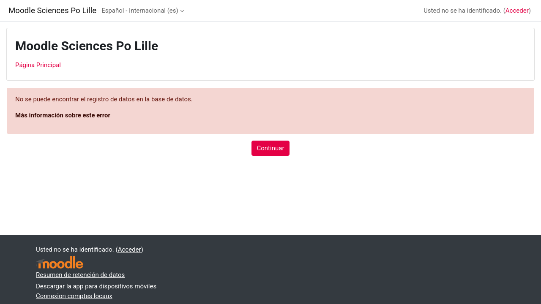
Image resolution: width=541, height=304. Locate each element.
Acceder (517, 10)
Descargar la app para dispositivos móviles (96, 286)
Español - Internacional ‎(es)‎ (139, 10)
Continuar (270, 148)
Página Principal (38, 65)
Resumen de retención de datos (80, 275)
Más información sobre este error (62, 115)
